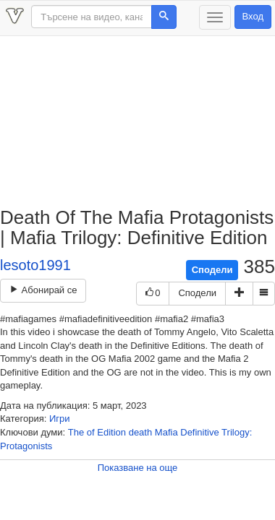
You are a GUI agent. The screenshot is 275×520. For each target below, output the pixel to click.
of (91, 432)
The (76, 432)
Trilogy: (236, 432)
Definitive (199, 432)
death (141, 432)
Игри (59, 418)
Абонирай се (43, 290)
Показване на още (138, 467)
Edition (111, 432)
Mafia (166, 432)
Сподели (212, 269)
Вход (252, 16)
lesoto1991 (35, 265)
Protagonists (26, 446)
